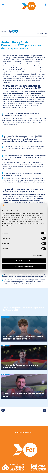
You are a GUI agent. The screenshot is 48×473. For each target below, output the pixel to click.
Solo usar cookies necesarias (24, 266)
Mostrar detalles (38, 255)
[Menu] (3, 4)
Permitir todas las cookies (24, 261)
